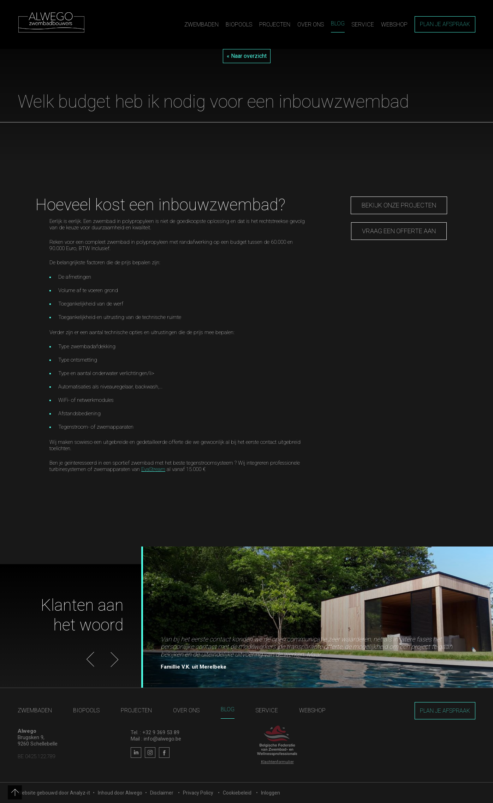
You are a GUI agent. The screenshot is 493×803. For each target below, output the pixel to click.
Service (363, 24)
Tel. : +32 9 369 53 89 (155, 732)
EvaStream (153, 469)
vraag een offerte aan (399, 231)
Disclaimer (161, 793)
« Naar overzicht (247, 56)
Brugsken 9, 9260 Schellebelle (38, 740)
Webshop (394, 24)
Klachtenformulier (277, 762)
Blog (338, 23)
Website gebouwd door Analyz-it (54, 793)
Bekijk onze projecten (399, 205)
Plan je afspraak (445, 24)
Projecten (274, 24)
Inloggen (270, 793)
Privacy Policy (198, 793)
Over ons (310, 24)
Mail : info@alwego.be (156, 739)
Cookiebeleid (237, 793)
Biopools (239, 24)
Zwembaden (201, 24)
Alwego (133, 793)
